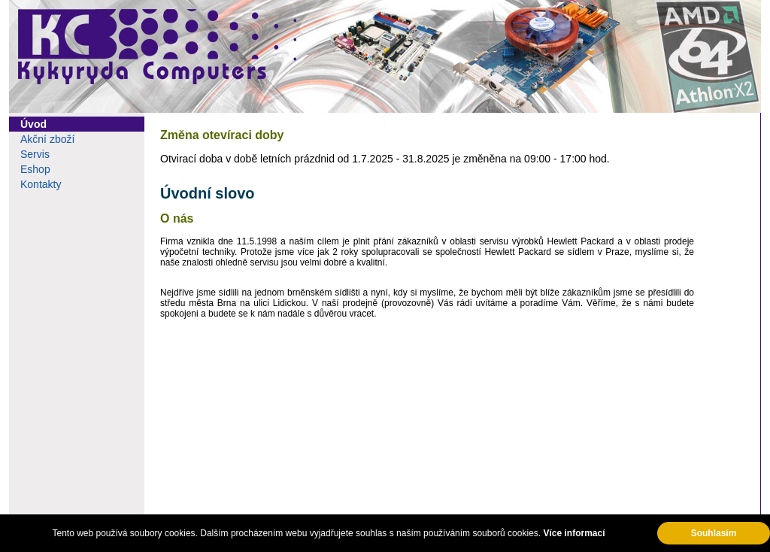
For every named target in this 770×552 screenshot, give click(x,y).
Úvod (33, 124)
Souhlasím (714, 533)
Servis (35, 154)
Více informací (574, 533)
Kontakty (40, 184)
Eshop (35, 169)
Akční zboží (47, 139)
